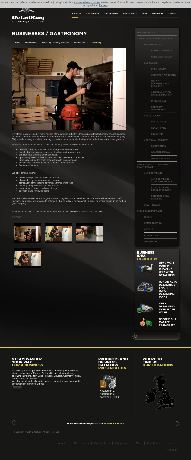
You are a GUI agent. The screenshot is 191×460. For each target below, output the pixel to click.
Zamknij (103, 5)
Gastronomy (158, 69)
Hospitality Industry (163, 75)
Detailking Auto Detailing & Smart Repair (153, 165)
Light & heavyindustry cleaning (160, 83)
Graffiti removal (161, 152)
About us (76, 13)
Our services (93, 13)
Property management (158, 108)
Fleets (148, 217)
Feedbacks (157, 13)
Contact (172, 13)
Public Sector (152, 116)
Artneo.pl (172, 449)
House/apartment (161, 50)
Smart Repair (152, 205)
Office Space (159, 101)
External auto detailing (160, 197)
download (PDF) (109, 396)
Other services (160, 158)
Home (17, 43)
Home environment (162, 57)
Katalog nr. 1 (107, 390)
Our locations (111, 13)
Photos (16, 217)
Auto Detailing (153, 173)
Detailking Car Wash (149, 211)
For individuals (146, 32)
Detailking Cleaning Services (155, 38)
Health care (158, 128)
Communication (153, 223)
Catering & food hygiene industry (161, 93)
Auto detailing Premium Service (161, 188)
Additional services (156, 140)
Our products (130, 13)
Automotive (151, 235)
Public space (159, 121)
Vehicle (148, 229)
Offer (144, 13)
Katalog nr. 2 (107, 393)
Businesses (151, 63)
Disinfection (158, 146)
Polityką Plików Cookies (87, 2)
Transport (150, 241)
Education (157, 134)
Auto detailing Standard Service (162, 180)
